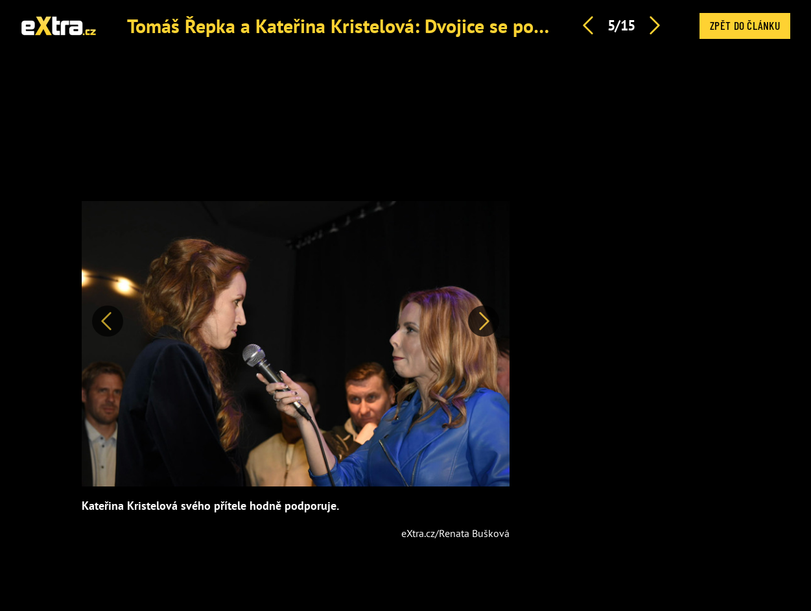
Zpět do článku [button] (745, 25)
